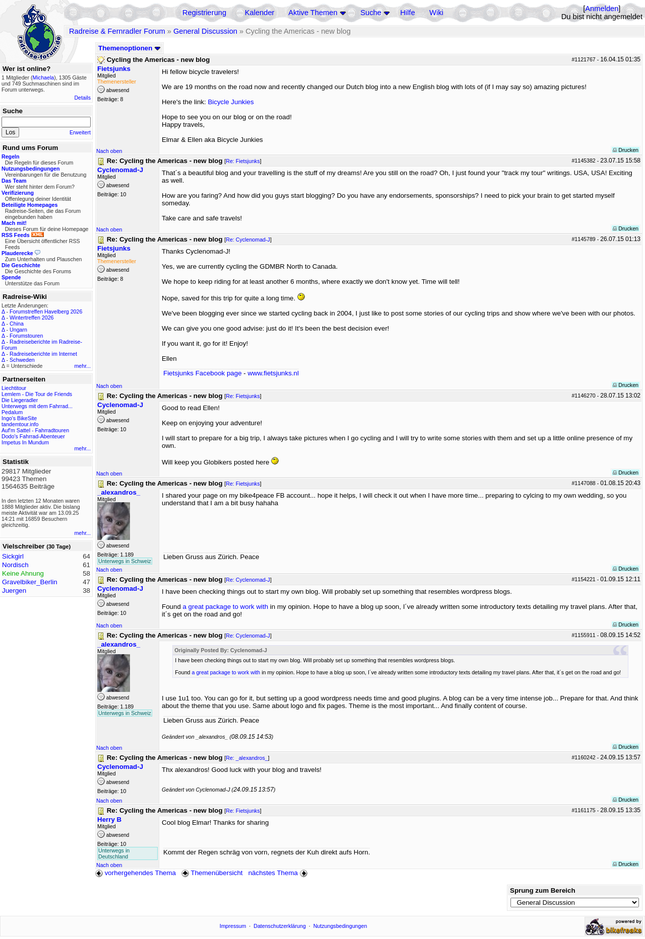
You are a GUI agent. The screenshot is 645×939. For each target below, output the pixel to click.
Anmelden (601, 9)
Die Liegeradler (20, 400)
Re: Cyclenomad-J (248, 240)
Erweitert (80, 132)
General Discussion (205, 31)
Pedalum (12, 412)
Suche (370, 13)
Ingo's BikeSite (19, 418)
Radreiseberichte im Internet (43, 354)
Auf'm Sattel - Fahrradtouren (35, 430)
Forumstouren (26, 336)
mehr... (82, 366)
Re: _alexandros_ (247, 758)
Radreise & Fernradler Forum (117, 31)
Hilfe (407, 13)
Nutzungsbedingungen (340, 926)
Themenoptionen (129, 48)
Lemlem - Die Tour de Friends (37, 394)
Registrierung (204, 13)
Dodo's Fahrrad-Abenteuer (33, 436)
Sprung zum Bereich (542, 890)
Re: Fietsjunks (243, 161)
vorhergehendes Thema (135, 873)
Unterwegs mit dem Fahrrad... (37, 406)
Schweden (22, 360)
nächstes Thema (278, 873)
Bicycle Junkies (230, 102)
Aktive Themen (312, 13)
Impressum (233, 926)
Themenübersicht (211, 873)
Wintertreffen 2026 (31, 318)
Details (82, 98)
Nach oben (109, 151)
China (17, 324)
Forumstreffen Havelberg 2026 (46, 311)
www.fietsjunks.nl (272, 373)
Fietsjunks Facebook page (202, 373)
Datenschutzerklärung (279, 926)
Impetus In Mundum (25, 442)
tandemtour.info (20, 424)
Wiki (436, 13)
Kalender (260, 13)
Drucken (625, 150)
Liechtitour (14, 388)
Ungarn (18, 330)
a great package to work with (226, 606)
